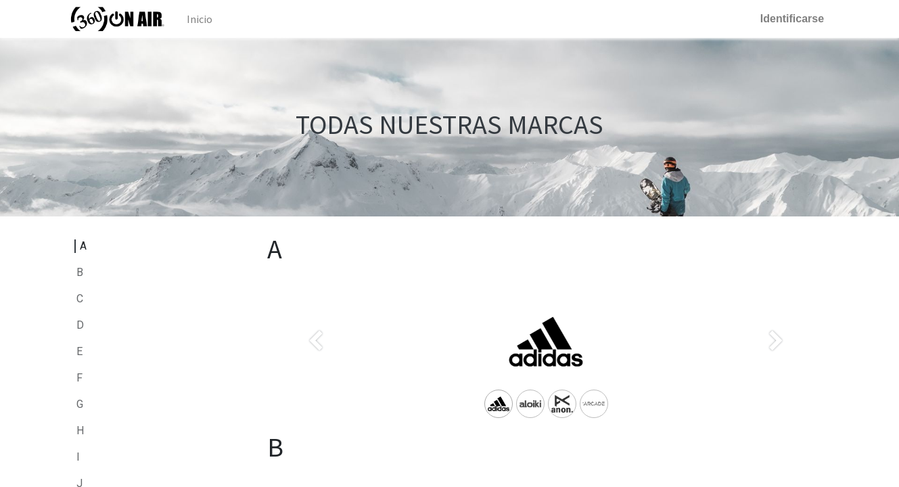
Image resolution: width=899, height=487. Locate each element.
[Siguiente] (775, 363)
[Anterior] (315, 363)
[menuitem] (203, 18)
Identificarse (787, 18)
